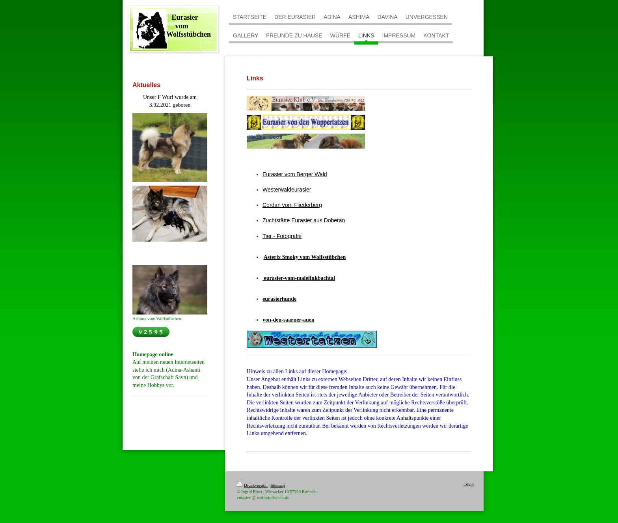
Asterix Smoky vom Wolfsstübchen (305, 257)
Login (469, 484)
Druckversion (252, 485)
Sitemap (278, 485)
